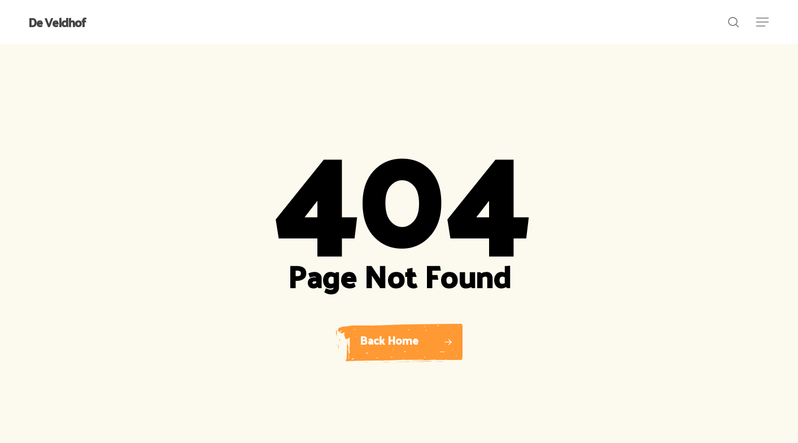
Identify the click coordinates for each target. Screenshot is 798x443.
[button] (763, 22)
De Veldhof (57, 22)
